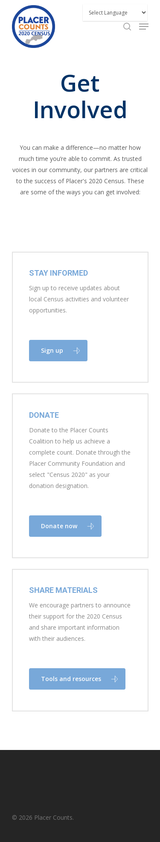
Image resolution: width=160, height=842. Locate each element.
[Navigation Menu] (143, 26)
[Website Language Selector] (115, 12)
